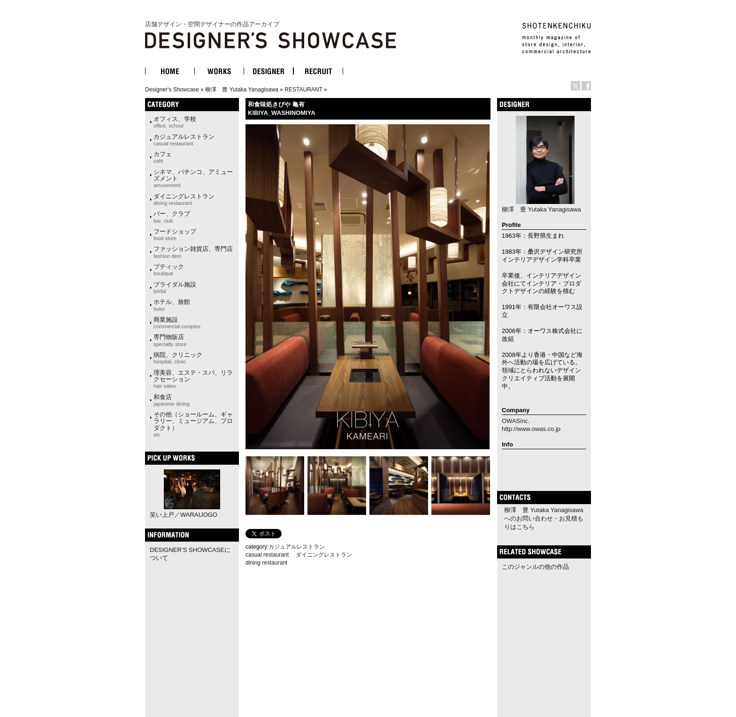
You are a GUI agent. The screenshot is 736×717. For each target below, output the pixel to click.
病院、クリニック (177, 357)
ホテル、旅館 (171, 304)
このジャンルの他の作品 (535, 566)
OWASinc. (515, 420)
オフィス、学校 (174, 121)
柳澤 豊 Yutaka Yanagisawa (241, 89)
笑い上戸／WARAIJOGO (183, 514)
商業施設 (176, 322)
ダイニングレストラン (184, 199)
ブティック (168, 269)
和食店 (171, 400)
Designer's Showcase (172, 89)
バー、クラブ (171, 216)
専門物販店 (169, 340)
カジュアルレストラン (184, 139)
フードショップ (174, 234)
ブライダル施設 (174, 287)
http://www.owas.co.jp (531, 428)
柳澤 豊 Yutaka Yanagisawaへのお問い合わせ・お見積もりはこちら (543, 518)
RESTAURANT (303, 89)
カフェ (162, 157)
